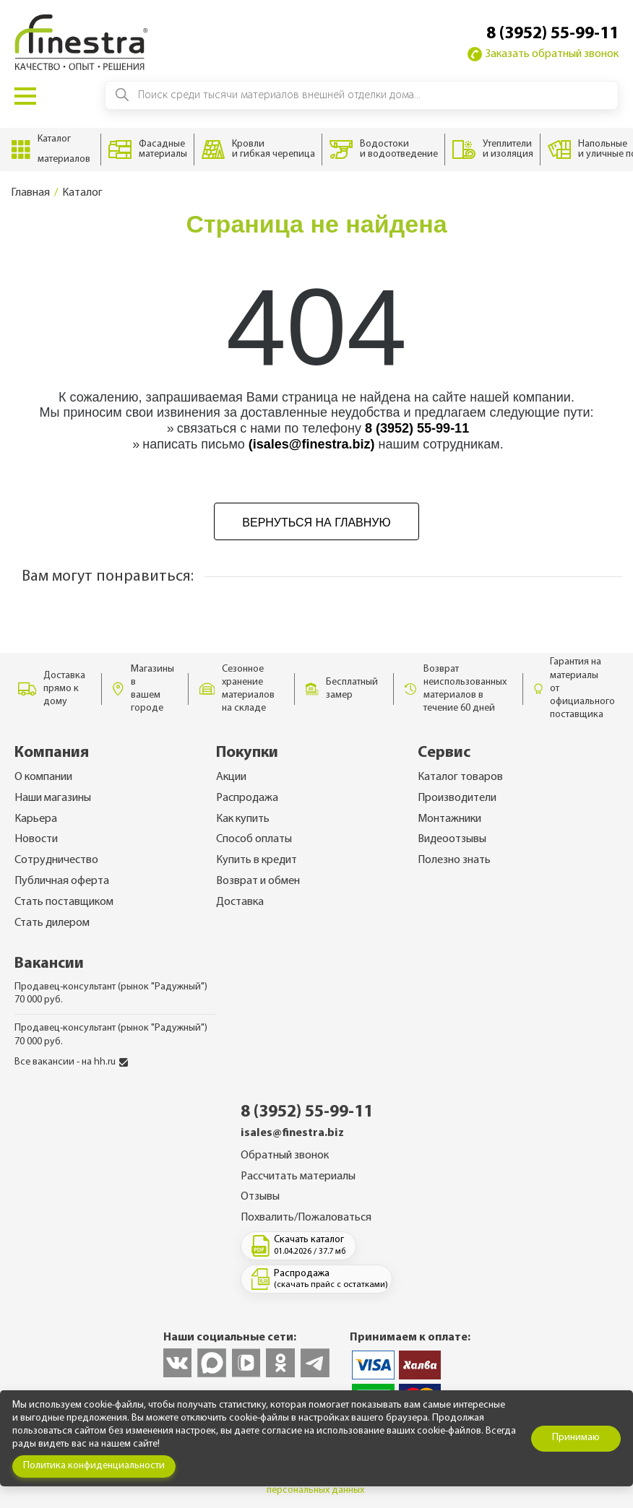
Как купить (243, 819)
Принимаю (576, 1437)
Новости (36, 839)
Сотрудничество (56, 860)
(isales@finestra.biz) (312, 444)
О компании (43, 777)
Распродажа (247, 798)
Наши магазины (52, 798)
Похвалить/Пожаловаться (306, 1217)
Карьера (35, 819)
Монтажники (449, 819)
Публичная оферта (61, 881)
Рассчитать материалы (298, 1176)
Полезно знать (454, 860)
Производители (457, 798)
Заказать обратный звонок (543, 54)
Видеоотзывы (452, 839)
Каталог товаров (460, 777)
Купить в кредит (256, 860)
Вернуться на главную (316, 522)
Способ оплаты (254, 839)
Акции (231, 777)
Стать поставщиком (63, 902)
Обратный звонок (285, 1155)
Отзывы (260, 1196)
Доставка (240, 902)
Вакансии (49, 964)
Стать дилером (52, 923)
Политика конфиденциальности (94, 1465)
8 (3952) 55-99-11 (552, 34)
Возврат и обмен (258, 881)
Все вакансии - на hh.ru (71, 1062)
